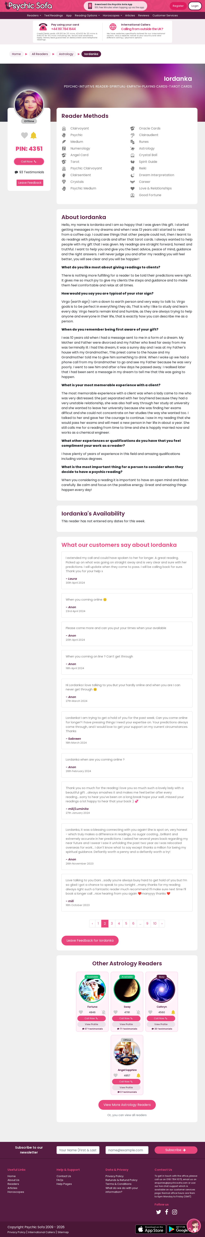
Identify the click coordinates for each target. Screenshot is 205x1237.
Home (16, 54)
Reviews (143, 15)
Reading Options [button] (86, 15)
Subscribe (176, 1150)
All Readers (40, 54)
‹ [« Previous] (92, 923)
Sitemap (63, 1232)
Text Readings (53, 15)
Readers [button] (33, 15)
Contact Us (64, 1176)
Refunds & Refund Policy (121, 1180)
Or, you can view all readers (127, 1115)
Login (195, 6)
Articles (130, 15)
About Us (13, 1180)
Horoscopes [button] (111, 15)
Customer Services (165, 15)
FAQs (60, 1180)
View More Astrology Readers (127, 1104)
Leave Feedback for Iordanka (90, 940)
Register (178, 6)
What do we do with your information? (122, 1190)
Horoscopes (16, 1192)
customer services (184, 1189)
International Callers (41, 1232)
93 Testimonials (29, 172)
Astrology (66, 54)
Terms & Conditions (118, 1184)
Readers (13, 1184)
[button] (194, 1226)
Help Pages (64, 1184)
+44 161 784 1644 (63, 29)
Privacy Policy (115, 1176)
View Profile (91, 1024)
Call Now (29, 161)
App (69, 15)
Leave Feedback (29, 183)
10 (154, 923)
